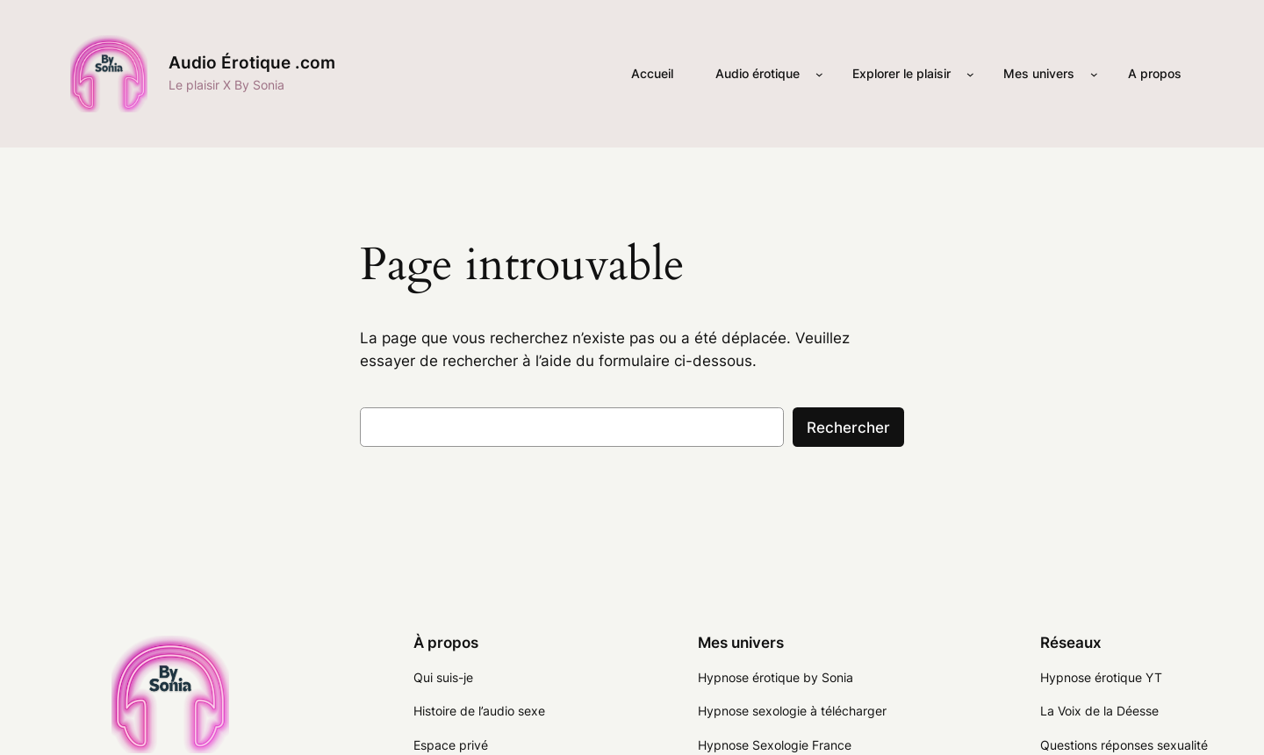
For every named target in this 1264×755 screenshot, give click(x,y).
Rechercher (848, 427)
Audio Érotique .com (252, 62)
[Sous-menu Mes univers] (1094, 74)
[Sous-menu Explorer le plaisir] (970, 74)
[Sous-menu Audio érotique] (819, 74)
